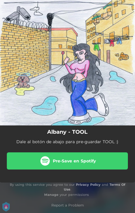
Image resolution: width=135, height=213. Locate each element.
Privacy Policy (88, 185)
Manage (51, 195)
